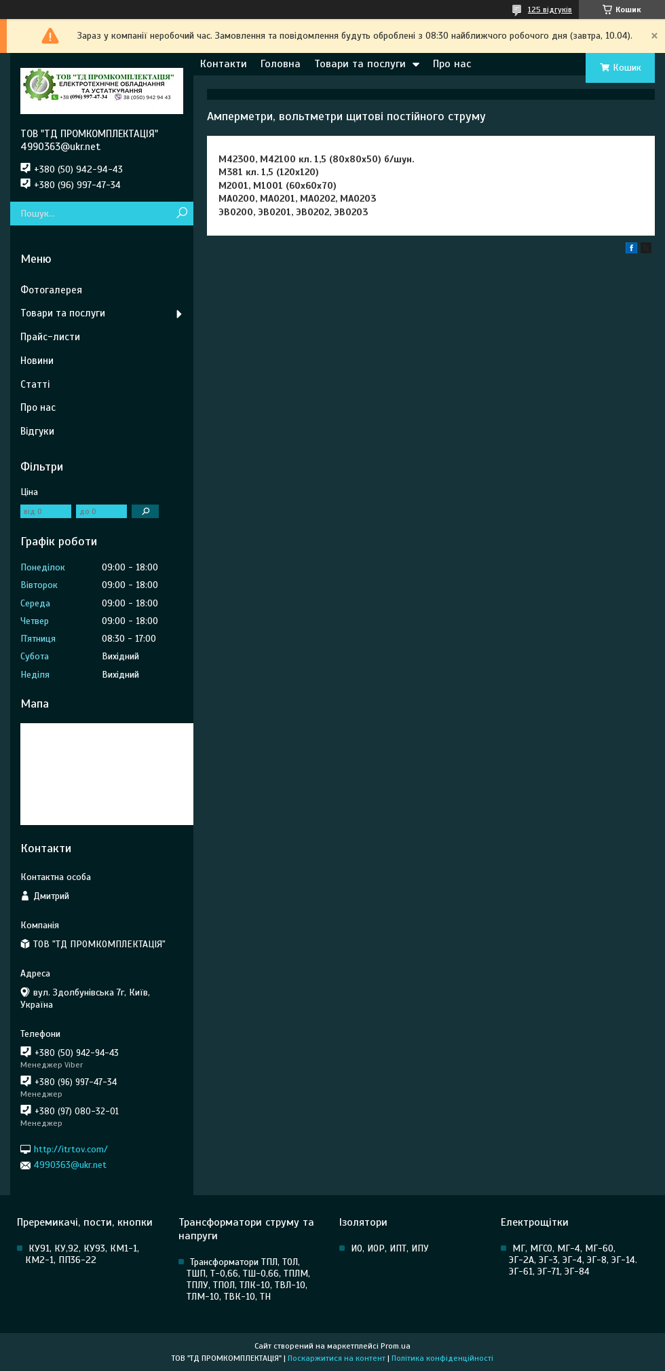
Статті (35, 384)
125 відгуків (550, 9)
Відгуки (37, 431)
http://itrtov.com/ (71, 1149)
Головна (281, 64)
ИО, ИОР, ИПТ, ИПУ (390, 1248)
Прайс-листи (50, 337)
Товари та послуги (360, 64)
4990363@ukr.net (70, 1165)
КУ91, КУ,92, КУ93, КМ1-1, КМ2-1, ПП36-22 (82, 1254)
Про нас (452, 64)
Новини (37, 360)
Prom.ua (396, 1346)
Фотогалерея (51, 290)
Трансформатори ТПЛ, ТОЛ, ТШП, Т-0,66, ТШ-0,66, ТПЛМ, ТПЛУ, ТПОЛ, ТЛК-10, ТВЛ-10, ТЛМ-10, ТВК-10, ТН (248, 1279)
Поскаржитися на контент (336, 1358)
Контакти (223, 64)
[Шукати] (181, 213)
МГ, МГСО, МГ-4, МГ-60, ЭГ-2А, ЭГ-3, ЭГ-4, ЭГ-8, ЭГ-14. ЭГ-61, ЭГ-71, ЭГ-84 (573, 1260)
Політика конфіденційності (442, 1358)
